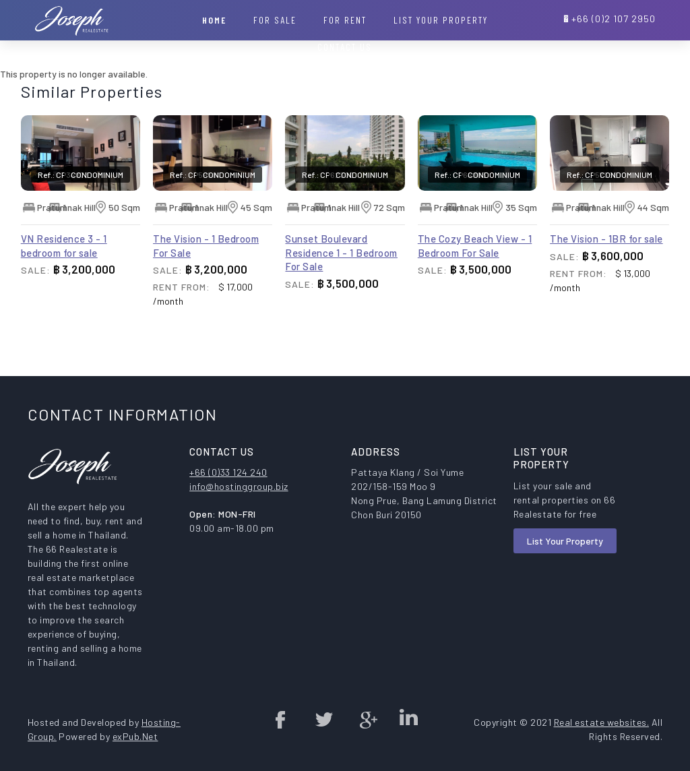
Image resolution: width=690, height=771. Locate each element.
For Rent (345, 20)
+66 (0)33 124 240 (228, 472)
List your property (441, 20)
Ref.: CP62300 (328, 174)
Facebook (281, 719)
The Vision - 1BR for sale (606, 239)
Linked (408, 719)
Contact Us (344, 47)
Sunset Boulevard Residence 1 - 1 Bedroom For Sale (341, 253)
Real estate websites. (602, 722)
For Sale (274, 20)
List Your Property (565, 541)
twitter (323, 719)
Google (365, 719)
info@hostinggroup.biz (238, 486)
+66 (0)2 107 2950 (613, 18)
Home (214, 20)
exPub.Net (135, 736)
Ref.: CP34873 (63, 174)
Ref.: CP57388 (592, 174)
